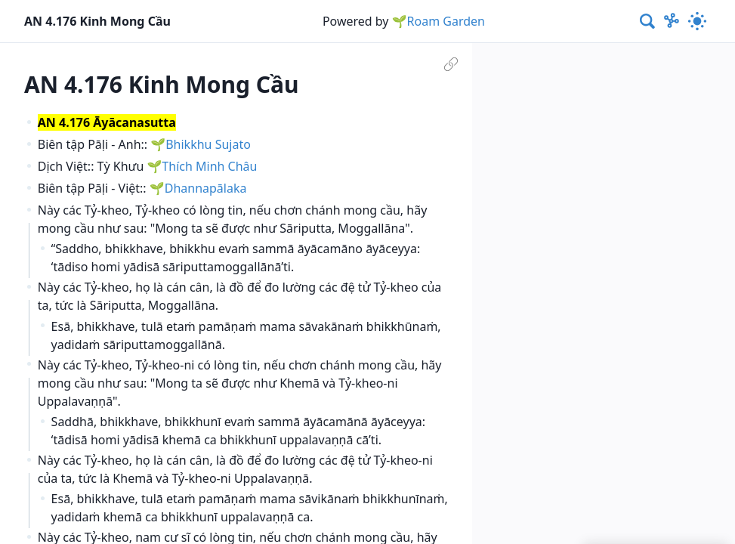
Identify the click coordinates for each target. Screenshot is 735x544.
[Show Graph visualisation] (671, 21)
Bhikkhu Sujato (208, 144)
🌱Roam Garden (438, 21)
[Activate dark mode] (697, 21)
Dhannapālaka (206, 188)
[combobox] (648, 21)
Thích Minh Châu (209, 166)
